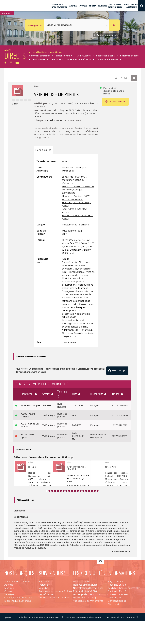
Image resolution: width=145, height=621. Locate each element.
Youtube (43, 587)
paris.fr (8, 616)
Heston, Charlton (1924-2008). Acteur (116, 484)
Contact (118, 580)
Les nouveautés (81, 580)
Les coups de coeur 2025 (86, 593)
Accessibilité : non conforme (121, 616)
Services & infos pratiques (18, 580)
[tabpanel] (66, 252)
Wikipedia (125, 550)
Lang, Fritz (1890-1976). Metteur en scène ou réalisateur (74, 180)
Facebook (44, 580)
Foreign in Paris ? (116, 590)
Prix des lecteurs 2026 (85, 590)
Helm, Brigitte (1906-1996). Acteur (71, 110)
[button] (141, 5)
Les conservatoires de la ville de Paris (83, 616)
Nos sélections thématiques (88, 587)
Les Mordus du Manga (85, 596)
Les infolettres (46, 593)
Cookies (111, 593)
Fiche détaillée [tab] (43, 150)
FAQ (109, 580)
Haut (100, 560)
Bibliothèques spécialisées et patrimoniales (38, 616)
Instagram (44, 584)
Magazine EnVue (116, 584)
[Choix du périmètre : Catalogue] (34, 25)
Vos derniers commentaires (88, 600)
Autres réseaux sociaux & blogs (55, 590)
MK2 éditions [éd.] (54, 120)
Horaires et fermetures (85, 584)
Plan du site (113, 603)
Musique (9, 587)
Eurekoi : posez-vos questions (55, 596)
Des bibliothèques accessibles (123, 587)
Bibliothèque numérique (17, 600)
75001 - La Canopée (30, 404)
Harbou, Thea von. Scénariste (78, 186)
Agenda (8, 584)
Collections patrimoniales (18, 596)
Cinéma (8, 590)
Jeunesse (9, 593)
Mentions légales (116, 600)
